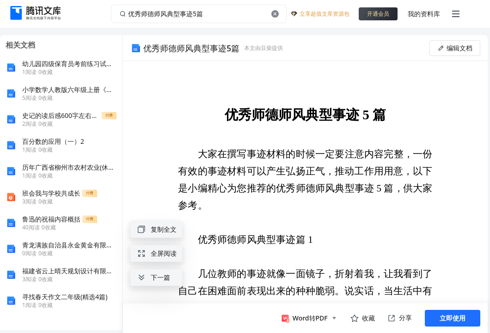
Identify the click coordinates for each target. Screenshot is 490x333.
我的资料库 (424, 13)
